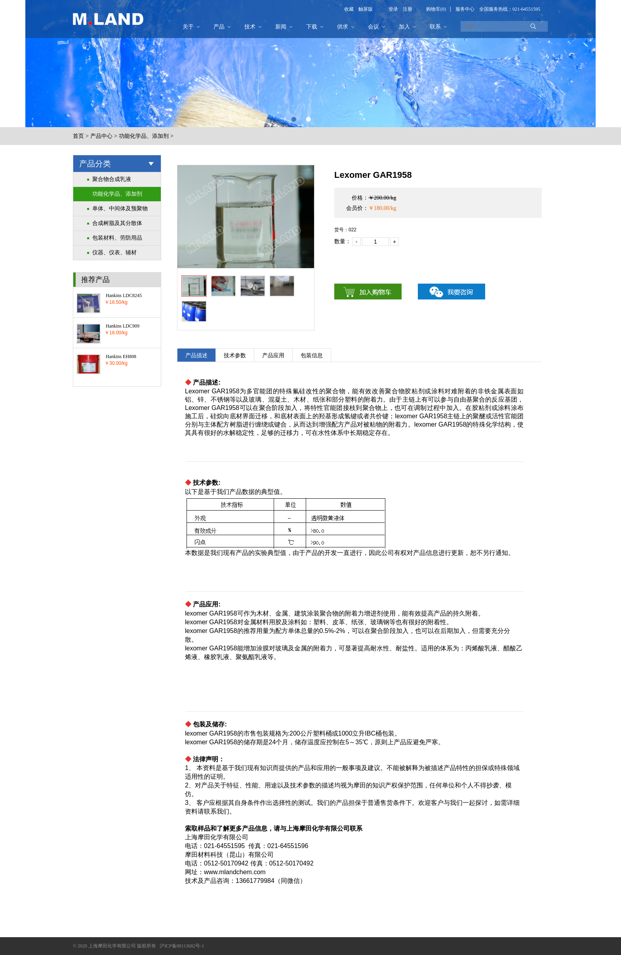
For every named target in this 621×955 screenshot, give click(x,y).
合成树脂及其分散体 (117, 223)
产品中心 (101, 136)
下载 (311, 27)
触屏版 (363, 9)
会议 (373, 27)
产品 (219, 27)
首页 (78, 136)
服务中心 (464, 9)
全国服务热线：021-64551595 (509, 9)
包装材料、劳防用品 (117, 238)
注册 (405, 9)
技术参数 (235, 355)
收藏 (349, 9)
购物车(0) (436, 9)
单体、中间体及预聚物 (120, 209)
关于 (188, 27)
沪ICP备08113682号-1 (182, 946)
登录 (393, 9)
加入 (404, 27)
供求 (342, 27)
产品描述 (196, 355)
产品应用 (273, 355)
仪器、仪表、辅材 (114, 252)
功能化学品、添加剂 (144, 136)
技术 (249, 27)
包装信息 (312, 355)
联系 (435, 27)
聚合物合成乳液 (111, 179)
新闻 (280, 27)
